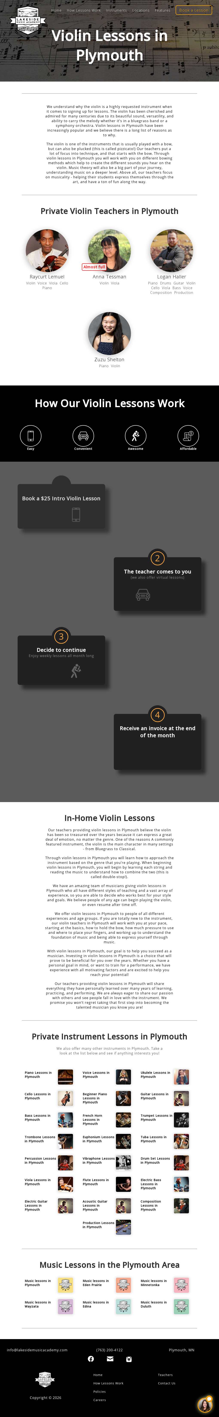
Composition (161, 292)
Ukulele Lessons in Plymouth (155, 1075)
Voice (42, 283)
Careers (99, 1400)
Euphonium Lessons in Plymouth (98, 1139)
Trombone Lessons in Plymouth (40, 1139)
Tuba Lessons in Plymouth (154, 1139)
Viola (53, 283)
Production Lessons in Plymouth (98, 1225)
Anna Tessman (109, 276)
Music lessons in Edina (96, 1304)
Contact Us (167, 1383)
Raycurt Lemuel (47, 276)
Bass (176, 287)
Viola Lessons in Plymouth (38, 1182)
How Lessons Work (108, 1383)
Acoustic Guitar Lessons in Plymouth (95, 1205)
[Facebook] (91, 1359)
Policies (99, 1392)
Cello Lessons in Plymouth (38, 1096)
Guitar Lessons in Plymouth (155, 1096)
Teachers (165, 1375)
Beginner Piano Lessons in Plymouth (95, 1098)
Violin (30, 283)
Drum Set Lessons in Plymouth (155, 1160)
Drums (165, 283)
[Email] (110, 1359)
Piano (47, 287)
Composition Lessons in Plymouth (151, 1205)
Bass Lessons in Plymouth (37, 1118)
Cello (64, 283)
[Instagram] (129, 1359)
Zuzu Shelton (109, 359)
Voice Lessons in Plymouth (96, 1075)
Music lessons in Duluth (154, 1304)
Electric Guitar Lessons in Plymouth (36, 1205)
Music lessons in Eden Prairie (96, 1283)
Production (183, 292)
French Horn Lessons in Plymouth (92, 1120)
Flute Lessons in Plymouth (96, 1182)
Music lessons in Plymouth (38, 1283)
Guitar (178, 283)
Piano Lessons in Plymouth (38, 1075)
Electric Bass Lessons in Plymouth (151, 1184)
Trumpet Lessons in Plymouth (156, 1118)
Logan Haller (171, 276)
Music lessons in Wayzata (38, 1304)
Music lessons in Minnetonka (154, 1283)
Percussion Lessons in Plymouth (40, 1160)
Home (98, 1375)
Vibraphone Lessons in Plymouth (99, 1160)
